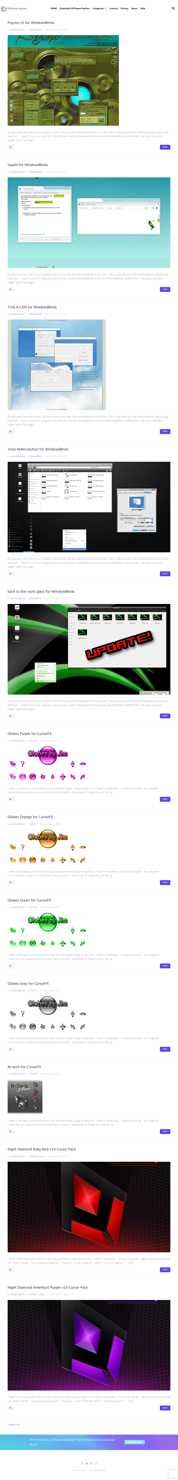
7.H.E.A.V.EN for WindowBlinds (33, 307)
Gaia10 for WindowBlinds (28, 165)
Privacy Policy (100, 1470)
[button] (99, 8)
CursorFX (33, 740)
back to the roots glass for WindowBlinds (42, 591)
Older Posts (14, 1424)
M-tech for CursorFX (25, 1067)
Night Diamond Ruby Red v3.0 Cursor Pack (42, 1149)
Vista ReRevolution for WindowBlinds (39, 449)
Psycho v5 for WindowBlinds (31, 23)
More (165, 147)
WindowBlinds (35, 29)
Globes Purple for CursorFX (30, 734)
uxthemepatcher (17, 29)
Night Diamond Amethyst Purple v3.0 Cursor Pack (49, 1287)
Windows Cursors (37, 1156)
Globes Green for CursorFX (30, 900)
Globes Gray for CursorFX (29, 983)
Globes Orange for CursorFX (31, 817)
